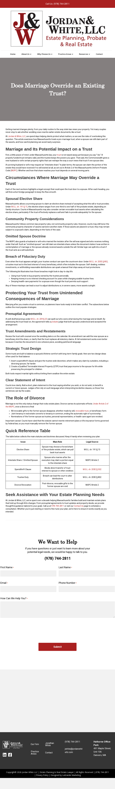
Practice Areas (64, 54)
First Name (7, 567)
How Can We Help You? (14, 596)
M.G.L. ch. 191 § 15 (19, 207)
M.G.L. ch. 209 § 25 (39, 319)
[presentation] (21, 625)
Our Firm (35, 742)
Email (4, 582)
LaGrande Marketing (71, 773)
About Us (25, 54)
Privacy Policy (42, 773)
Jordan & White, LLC (17, 136)
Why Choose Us (43, 54)
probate (54, 322)
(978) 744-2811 (57, 558)
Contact (99, 54)
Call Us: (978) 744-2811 (57, 4)
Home (12, 54)
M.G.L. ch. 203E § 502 (92, 469)
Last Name (65, 567)
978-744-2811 (57, 506)
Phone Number (68, 582)
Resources (83, 54)
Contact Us (78, 506)
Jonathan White (49, 742)
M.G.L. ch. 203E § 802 (98, 261)
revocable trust (82, 411)
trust (59, 155)
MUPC (14, 170)
